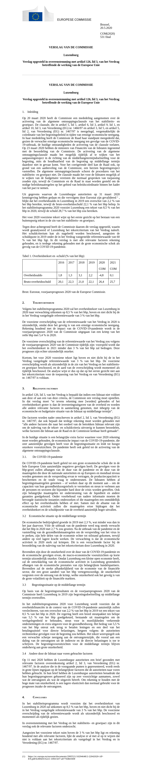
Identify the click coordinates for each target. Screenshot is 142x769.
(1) (23, 756)
